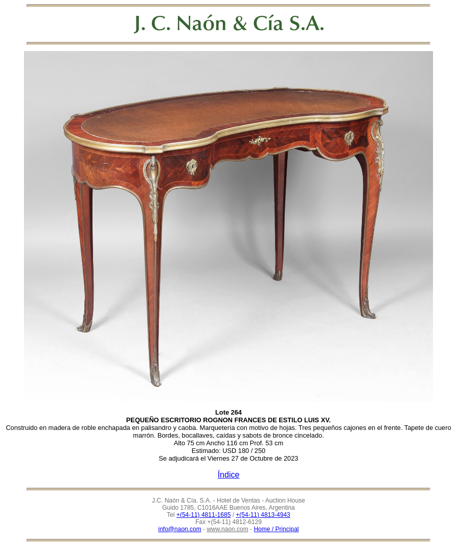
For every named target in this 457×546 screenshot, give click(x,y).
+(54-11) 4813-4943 (263, 514)
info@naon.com (179, 529)
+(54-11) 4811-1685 (203, 514)
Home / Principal (276, 529)
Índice (229, 474)
